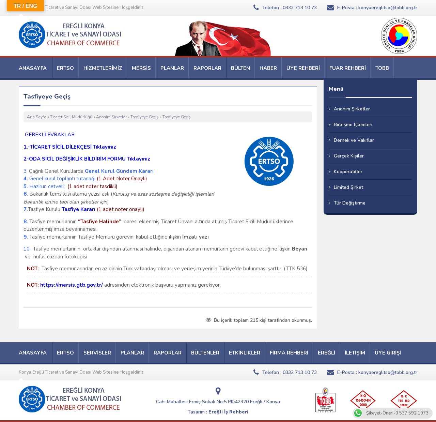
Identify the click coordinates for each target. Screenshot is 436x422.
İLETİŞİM (355, 352)
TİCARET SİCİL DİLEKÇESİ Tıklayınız (73, 147)
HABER (268, 68)
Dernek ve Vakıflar (354, 140)
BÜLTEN (240, 68)
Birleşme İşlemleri (353, 124)
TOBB (382, 68)
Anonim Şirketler (111, 117)
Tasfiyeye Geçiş (144, 117)
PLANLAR (172, 68)
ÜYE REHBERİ (303, 68)
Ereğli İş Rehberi (228, 412)
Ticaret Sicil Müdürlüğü (71, 117)
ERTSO (65, 68)
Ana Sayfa (36, 117)
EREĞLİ (326, 352)
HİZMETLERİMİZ (102, 68)
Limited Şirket (348, 187)
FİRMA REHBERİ (289, 352)
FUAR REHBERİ (347, 68)
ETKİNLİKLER (244, 352)
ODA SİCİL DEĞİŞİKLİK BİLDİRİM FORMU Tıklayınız (89, 158)
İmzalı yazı (195, 236)
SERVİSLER (97, 352)
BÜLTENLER (205, 352)
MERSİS (141, 68)
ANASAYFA (33, 68)
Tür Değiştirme (349, 203)
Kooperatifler (348, 171)
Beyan (299, 248)
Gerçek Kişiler (349, 156)
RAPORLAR (207, 68)
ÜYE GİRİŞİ (388, 352)
